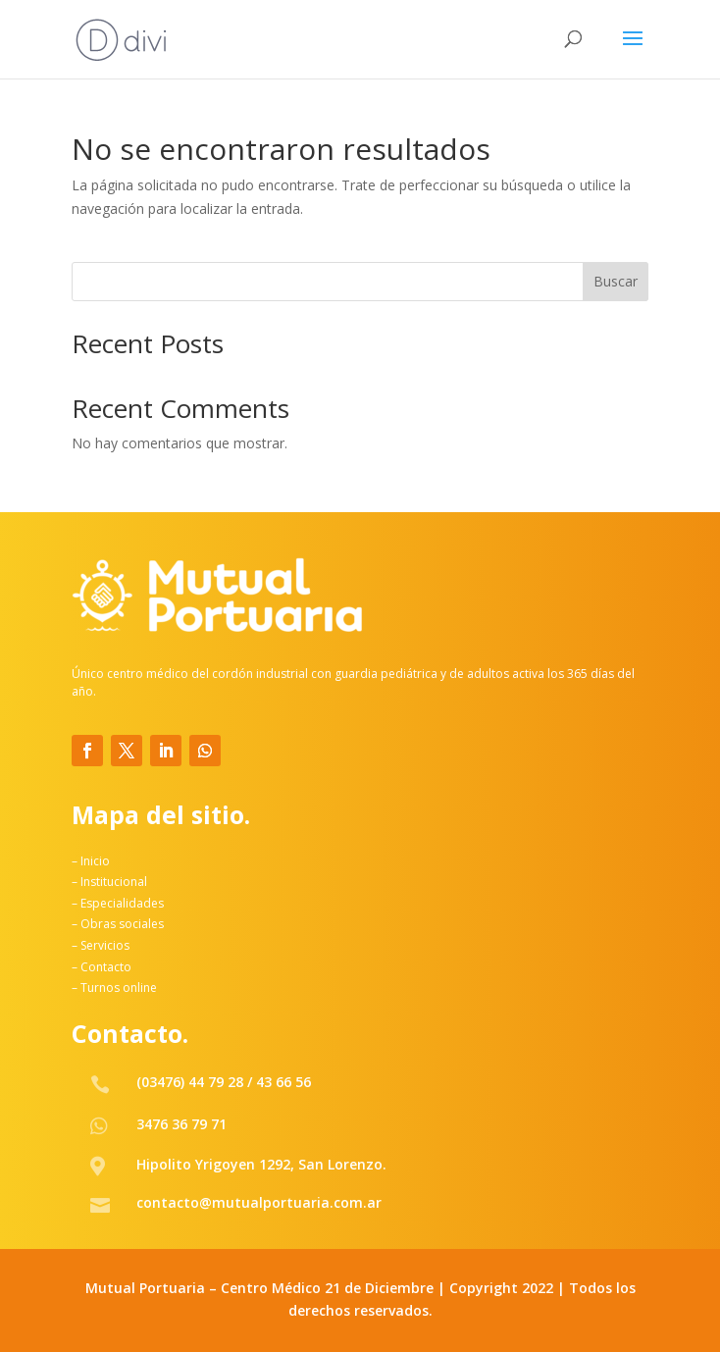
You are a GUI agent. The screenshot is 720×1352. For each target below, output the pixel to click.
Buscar (615, 281)
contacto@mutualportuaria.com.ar (259, 1202)
